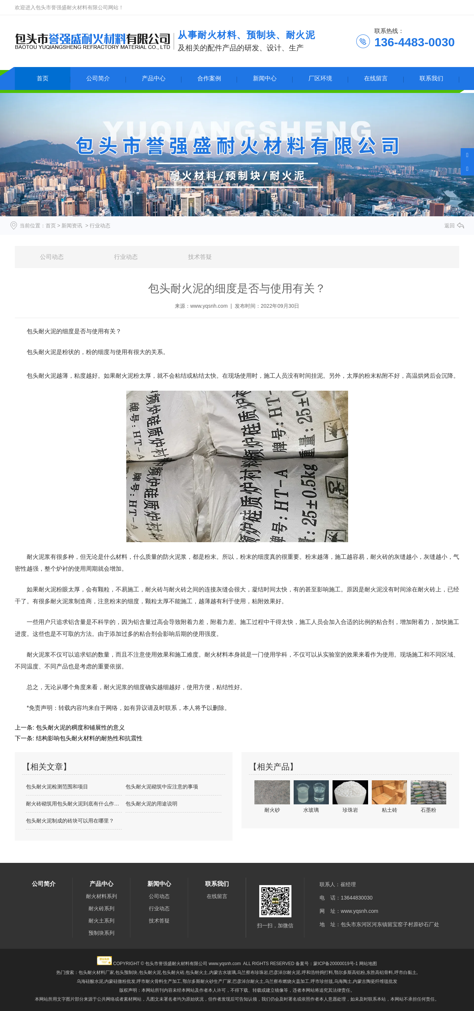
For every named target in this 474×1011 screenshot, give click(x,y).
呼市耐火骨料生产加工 (159, 981)
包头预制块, (126, 972)
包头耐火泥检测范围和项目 (57, 787)
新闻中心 (265, 78)
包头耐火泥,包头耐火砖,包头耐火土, (174, 972)
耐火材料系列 (101, 896)
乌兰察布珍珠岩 (252, 972)
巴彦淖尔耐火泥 (284, 972)
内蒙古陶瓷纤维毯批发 (375, 981)
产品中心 (154, 78)
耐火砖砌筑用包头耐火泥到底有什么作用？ (74, 804)
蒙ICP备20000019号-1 (335, 963)
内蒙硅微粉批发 (120, 981)
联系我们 (431, 78)
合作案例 (209, 78)
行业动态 (126, 257)
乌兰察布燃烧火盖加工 (287, 981)
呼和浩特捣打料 (317, 972)
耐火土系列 (101, 921)
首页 (43, 78)
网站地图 (368, 963)
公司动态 (52, 257)
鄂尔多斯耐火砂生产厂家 (207, 981)
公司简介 (98, 78)
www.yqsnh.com (209, 306)
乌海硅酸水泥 (90, 981)
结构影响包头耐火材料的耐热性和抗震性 (88, 738)
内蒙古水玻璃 (222, 972)
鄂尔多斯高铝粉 (349, 972)
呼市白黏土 (405, 972)
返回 (449, 225)
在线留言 (376, 78)
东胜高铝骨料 (379, 972)
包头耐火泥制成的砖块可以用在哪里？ (70, 821)
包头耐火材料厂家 (96, 972)
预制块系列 (101, 933)
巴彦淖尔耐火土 (248, 981)
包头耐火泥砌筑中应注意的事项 (162, 787)
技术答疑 (200, 257)
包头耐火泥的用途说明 (151, 804)
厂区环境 (320, 78)
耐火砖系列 (101, 908)
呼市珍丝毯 (322, 981)
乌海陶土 (343, 981)
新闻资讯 (71, 225)
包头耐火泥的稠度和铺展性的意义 (79, 727)
